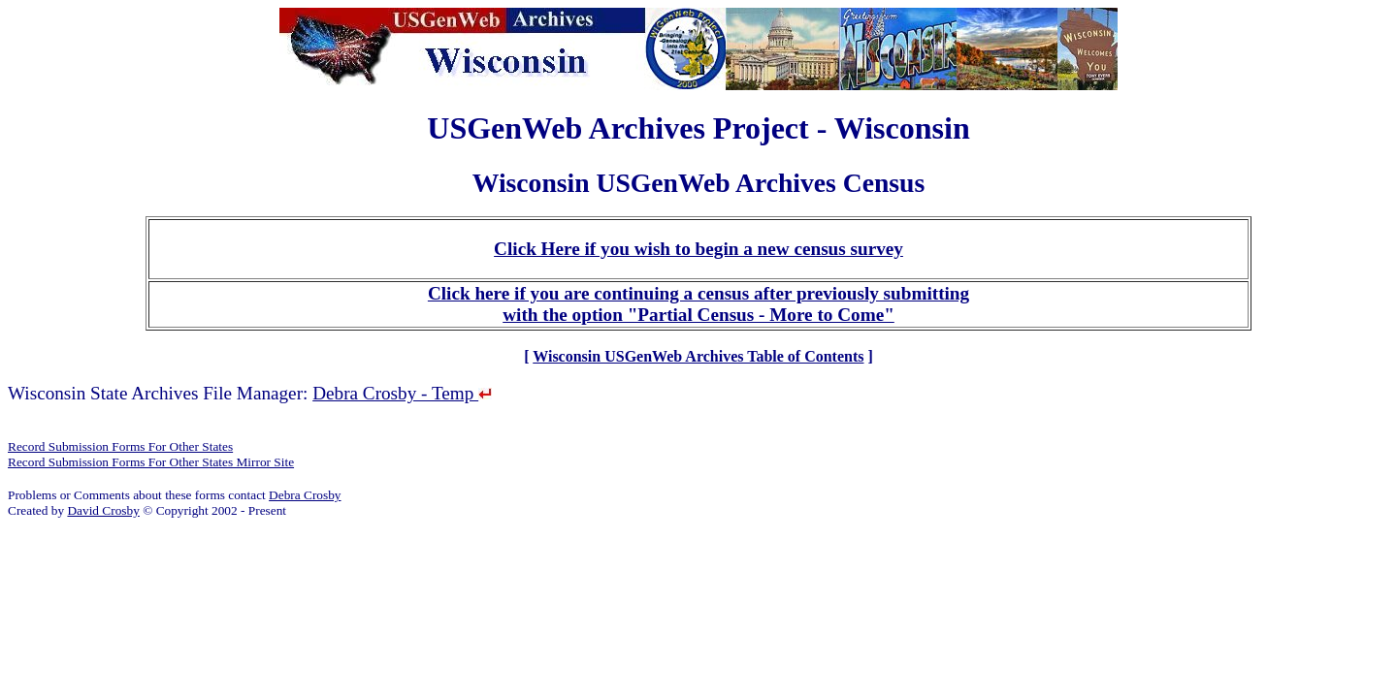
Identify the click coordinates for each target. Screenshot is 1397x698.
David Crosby (103, 510)
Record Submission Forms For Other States (120, 446)
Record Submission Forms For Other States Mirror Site (151, 462)
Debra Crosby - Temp (402, 393)
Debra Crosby (305, 495)
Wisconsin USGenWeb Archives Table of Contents (698, 356)
